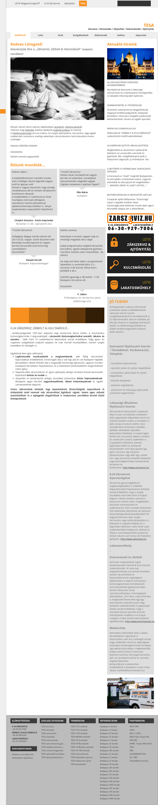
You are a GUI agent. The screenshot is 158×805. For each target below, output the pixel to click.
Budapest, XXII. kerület (109, 795)
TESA (132, 747)
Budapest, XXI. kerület (109, 791)
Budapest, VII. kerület (109, 747)
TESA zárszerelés (48, 733)
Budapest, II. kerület (108, 730)
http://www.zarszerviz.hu (136, 467)
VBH (131, 750)
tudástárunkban (61, 130)
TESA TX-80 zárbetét (80, 743)
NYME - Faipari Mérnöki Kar (141, 743)
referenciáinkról (73, 126)
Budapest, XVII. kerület (109, 781)
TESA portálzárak (78, 764)
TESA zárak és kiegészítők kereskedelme (59, 750)
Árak (60, 35)
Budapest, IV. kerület (109, 736)
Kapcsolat (141, 35)
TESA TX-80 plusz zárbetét (82, 747)
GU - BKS (133, 757)
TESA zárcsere (47, 726)
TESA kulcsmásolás (49, 740)
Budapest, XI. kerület (109, 760)
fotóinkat (29, 130)
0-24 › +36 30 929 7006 (136, 3)
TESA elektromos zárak (81, 760)
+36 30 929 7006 (19, 729)
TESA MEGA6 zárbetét (80, 736)
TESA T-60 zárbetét (79, 733)
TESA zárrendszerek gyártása (54, 743)
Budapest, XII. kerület (109, 764)
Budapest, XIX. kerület (109, 788)
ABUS (132, 730)
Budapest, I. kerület (108, 726)
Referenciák (101, 35)
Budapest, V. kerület (108, 740)
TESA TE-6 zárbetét (79, 730)
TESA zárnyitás (47, 730)
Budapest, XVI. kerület (109, 778)
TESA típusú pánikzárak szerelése (55, 757)
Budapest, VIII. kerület (109, 750)
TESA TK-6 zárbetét (79, 740)
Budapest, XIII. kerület (109, 767)
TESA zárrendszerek (79, 754)
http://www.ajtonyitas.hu (133, 538)
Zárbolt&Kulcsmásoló (139, 760)
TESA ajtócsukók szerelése (52, 754)
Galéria (121, 35)
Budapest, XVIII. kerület (110, 784)
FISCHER (133, 740)
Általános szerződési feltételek (25, 754)
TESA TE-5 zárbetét (79, 726)
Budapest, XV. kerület (109, 774)
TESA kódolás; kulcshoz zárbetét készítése (59, 747)
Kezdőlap (20, 35)
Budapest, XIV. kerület (109, 771)
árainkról (59, 126)
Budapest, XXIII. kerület (110, 798)
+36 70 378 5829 (19, 741)
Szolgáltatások (81, 35)
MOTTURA (134, 726)
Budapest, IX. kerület (109, 754)
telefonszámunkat (22, 133)
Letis (40, 35)
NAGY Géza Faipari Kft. (139, 736)
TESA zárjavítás (48, 736)
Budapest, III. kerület (109, 733)
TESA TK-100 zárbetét (80, 750)
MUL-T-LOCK (135, 733)
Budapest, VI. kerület (109, 743)
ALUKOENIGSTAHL (138, 754)
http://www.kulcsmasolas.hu (140, 621)
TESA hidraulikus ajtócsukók (83, 757)
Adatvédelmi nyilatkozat (22, 757)
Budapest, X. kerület (108, 757)
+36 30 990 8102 (19, 735)
